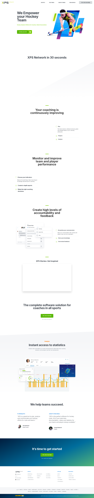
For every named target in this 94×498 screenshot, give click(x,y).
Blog (58, 475)
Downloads (71, 475)
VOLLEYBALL (48, 477)
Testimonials (60, 481)
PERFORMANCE (30, 477)
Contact (59, 477)
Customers (59, 479)
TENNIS (38, 477)
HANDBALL (39, 475)
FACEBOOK (19, 474)
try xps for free (47, 454)
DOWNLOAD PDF (23, 32)
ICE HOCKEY (48, 475)
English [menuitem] (44, 489)
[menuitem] (17, 489)
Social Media (71, 477)
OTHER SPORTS (31, 479)
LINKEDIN (18, 479)
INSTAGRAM (19, 477)
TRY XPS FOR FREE (47, 315)
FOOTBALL (30, 475)
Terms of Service (72, 479)
